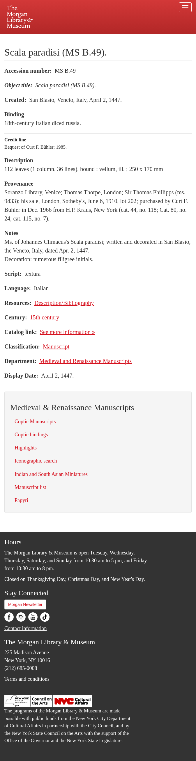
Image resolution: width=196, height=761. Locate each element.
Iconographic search (36, 461)
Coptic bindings (31, 435)
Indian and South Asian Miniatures (51, 474)
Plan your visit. (29, 39)
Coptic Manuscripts (35, 421)
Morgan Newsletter (25, 604)
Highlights (26, 448)
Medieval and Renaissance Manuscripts (85, 361)
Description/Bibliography (64, 303)
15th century (44, 317)
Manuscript (56, 346)
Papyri (21, 500)
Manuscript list (30, 487)
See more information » (67, 332)
